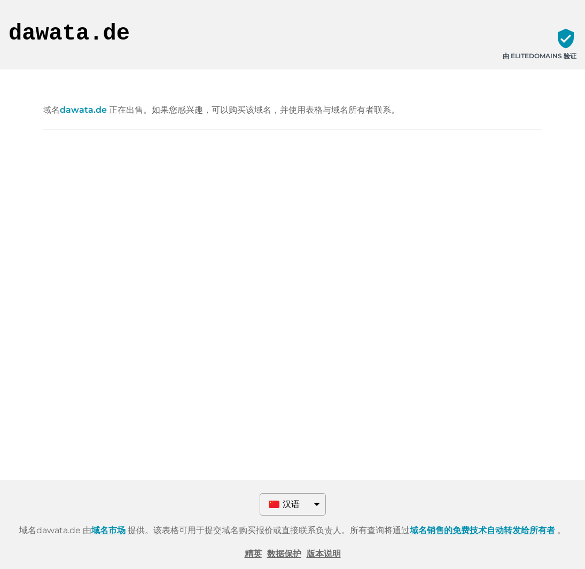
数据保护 (284, 554)
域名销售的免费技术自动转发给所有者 (482, 530)
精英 (253, 554)
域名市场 (108, 530)
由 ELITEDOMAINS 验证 (539, 56)
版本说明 (324, 554)
